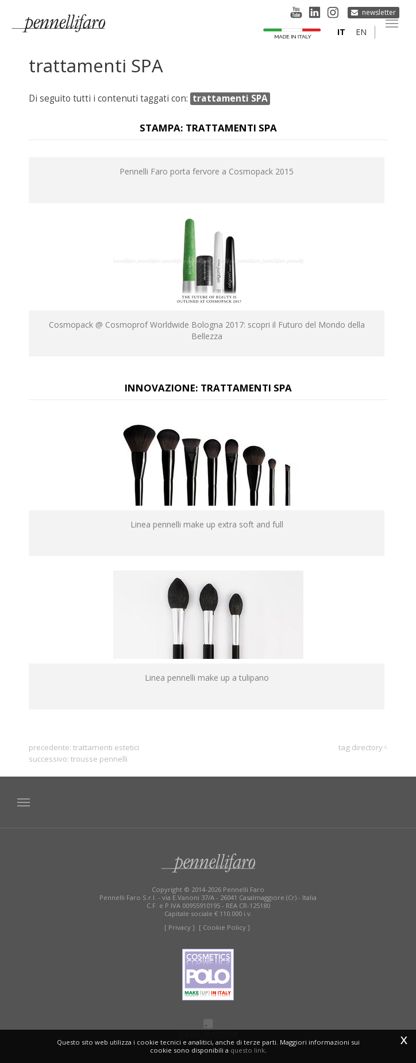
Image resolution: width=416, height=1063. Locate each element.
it (341, 31)
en (361, 31)
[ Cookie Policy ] (224, 927)
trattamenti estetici (106, 747)
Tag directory (360, 747)
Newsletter (379, 12)
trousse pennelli (99, 759)
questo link (247, 1050)
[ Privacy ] (179, 927)
